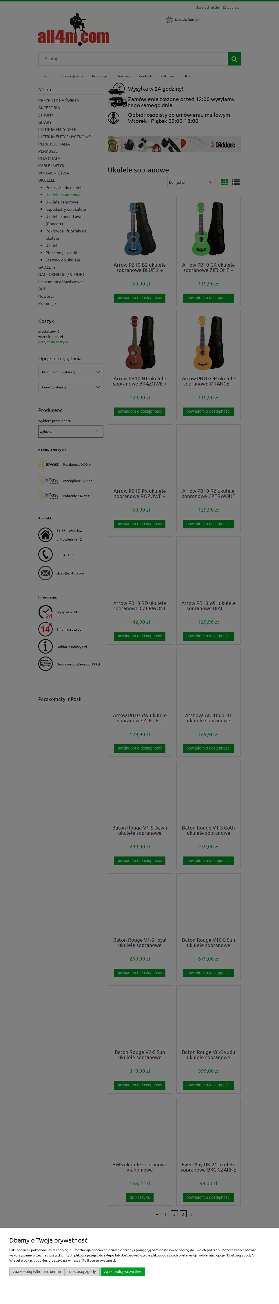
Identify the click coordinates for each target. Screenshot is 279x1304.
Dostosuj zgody (82, 1272)
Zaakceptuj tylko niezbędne (37, 1272)
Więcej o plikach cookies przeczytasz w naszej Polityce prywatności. (62, 1260)
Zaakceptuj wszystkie (122, 1272)
